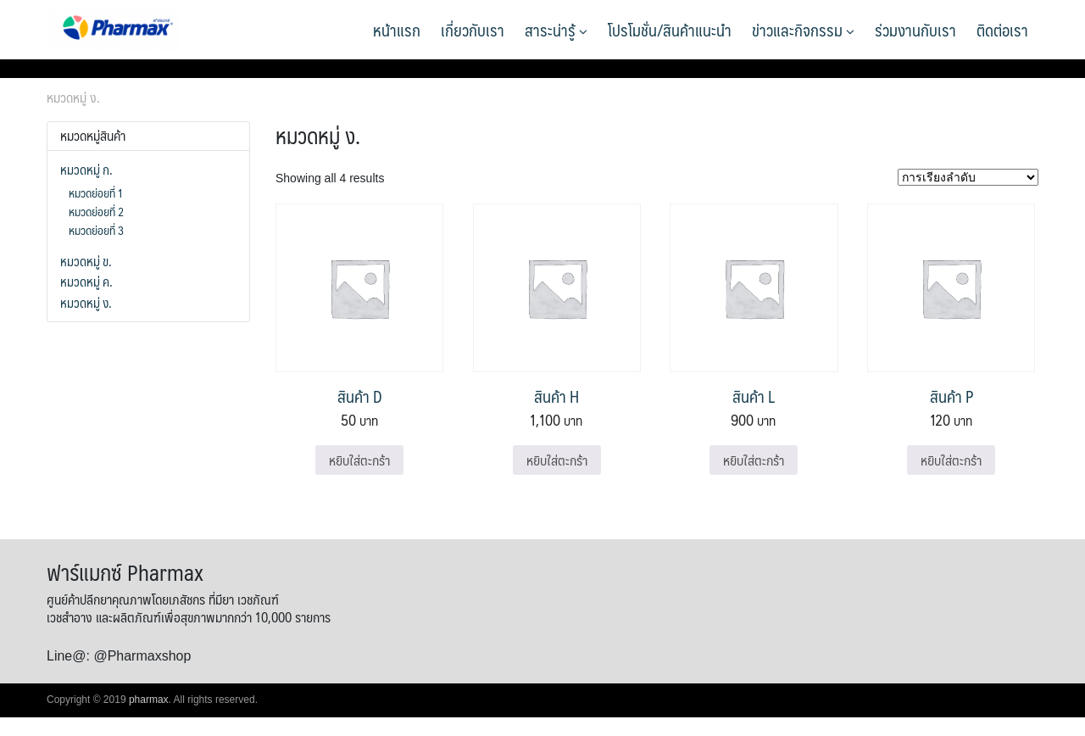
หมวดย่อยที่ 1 (96, 192)
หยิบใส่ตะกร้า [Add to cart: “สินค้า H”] (556, 460)
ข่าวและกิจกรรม (803, 29)
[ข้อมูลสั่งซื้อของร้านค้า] (968, 177)
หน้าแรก (396, 29)
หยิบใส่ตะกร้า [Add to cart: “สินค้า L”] (753, 460)
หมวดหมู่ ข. (86, 261)
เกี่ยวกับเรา (472, 29)
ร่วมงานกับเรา (915, 29)
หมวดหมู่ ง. (86, 303)
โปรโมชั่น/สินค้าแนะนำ (670, 29)
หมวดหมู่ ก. (86, 170)
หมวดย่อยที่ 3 (96, 230)
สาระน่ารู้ (556, 29)
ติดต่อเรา (1002, 29)
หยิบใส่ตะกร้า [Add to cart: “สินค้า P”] (951, 460)
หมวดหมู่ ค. (86, 281)
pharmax (149, 699)
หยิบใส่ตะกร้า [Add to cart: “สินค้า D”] (359, 460)
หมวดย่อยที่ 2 (96, 211)
